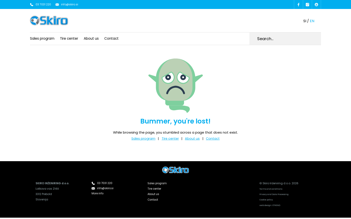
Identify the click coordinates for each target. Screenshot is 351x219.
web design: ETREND (270, 206)
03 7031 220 (43, 4)
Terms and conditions (271, 189)
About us (91, 38)
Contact (111, 38)
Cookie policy (266, 200)
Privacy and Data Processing (274, 195)
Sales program (42, 38)
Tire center (69, 38)
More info (98, 195)
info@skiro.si (69, 4)
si (304, 21)
